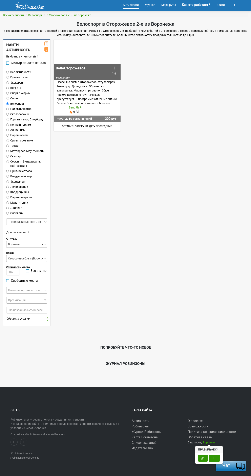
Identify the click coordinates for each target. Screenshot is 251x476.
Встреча (13, 87)
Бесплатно (36, 271)
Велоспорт (35, 15)
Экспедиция (16, 181)
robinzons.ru (26, 453)
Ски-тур (13, 156)
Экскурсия (15, 82)
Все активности (13, 15)
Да (203, 458)
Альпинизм (15, 130)
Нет (214, 458)
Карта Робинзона (145, 437)
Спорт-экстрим (18, 93)
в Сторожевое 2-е (58, 15)
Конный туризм (18, 124)
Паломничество (19, 108)
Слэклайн (14, 213)
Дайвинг (14, 207)
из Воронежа (82, 15)
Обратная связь (200, 437)
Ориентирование (19, 140)
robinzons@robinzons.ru (25, 457)
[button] (234, 5)
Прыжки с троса (19, 171)
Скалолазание (17, 114)
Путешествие (16, 77)
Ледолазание (17, 186)
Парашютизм (17, 135)
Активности (140, 421)
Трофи (12, 145)
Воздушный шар (19, 176)
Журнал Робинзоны (146, 432)
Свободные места (22, 281)
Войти (220, 4)
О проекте (195, 421)
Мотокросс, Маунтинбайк (25, 151)
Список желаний (144, 443)
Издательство (142, 448)
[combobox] (26, 244)
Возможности (198, 426)
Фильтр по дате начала (26, 63)
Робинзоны (140, 426)
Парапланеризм (19, 197)
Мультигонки (17, 202)
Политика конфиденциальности (212, 432)
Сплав (12, 98)
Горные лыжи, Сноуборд (24, 119)
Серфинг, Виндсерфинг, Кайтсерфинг (23, 163)
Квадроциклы (17, 192)
